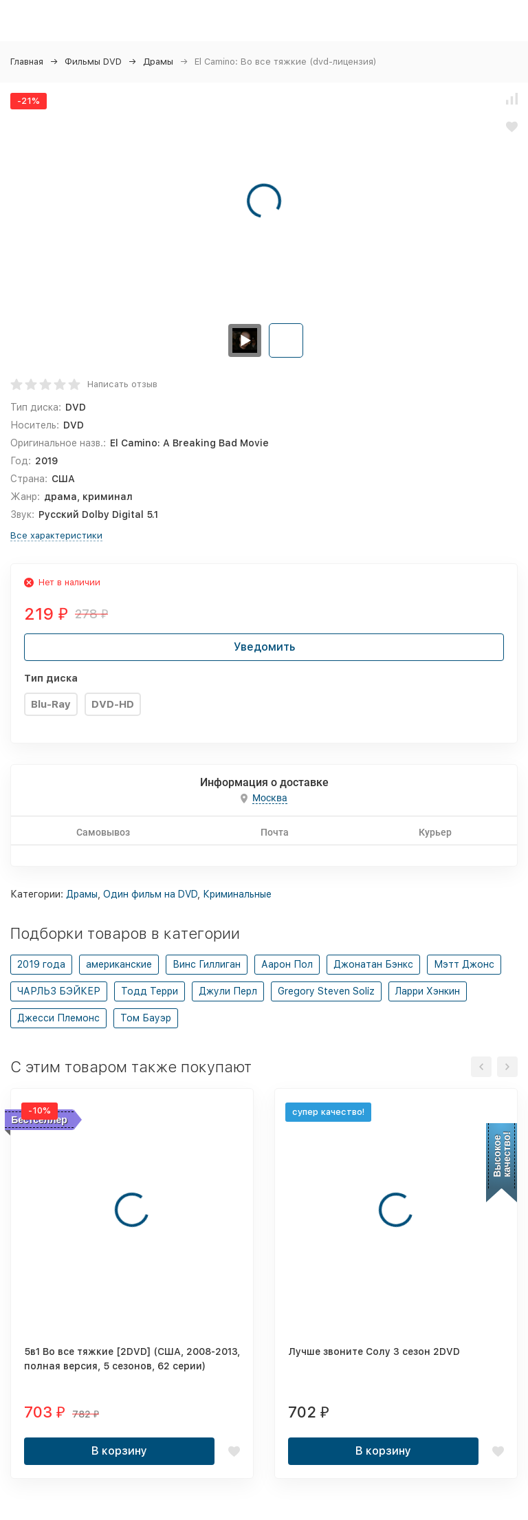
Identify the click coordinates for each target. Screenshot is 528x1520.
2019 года (41, 964)
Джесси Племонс (58, 1017)
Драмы (158, 61)
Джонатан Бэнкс (373, 964)
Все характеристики (56, 535)
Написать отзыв (122, 384)
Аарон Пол (287, 964)
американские (119, 964)
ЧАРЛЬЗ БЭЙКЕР (58, 991)
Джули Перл (228, 991)
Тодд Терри (149, 991)
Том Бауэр (145, 1017)
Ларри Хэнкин (427, 991)
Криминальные (237, 894)
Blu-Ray (51, 704)
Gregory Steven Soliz (326, 991)
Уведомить (264, 646)
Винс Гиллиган (207, 964)
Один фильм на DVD (150, 894)
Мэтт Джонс (464, 964)
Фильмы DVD (93, 61)
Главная (26, 61)
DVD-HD (112, 704)
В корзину (119, 1450)
